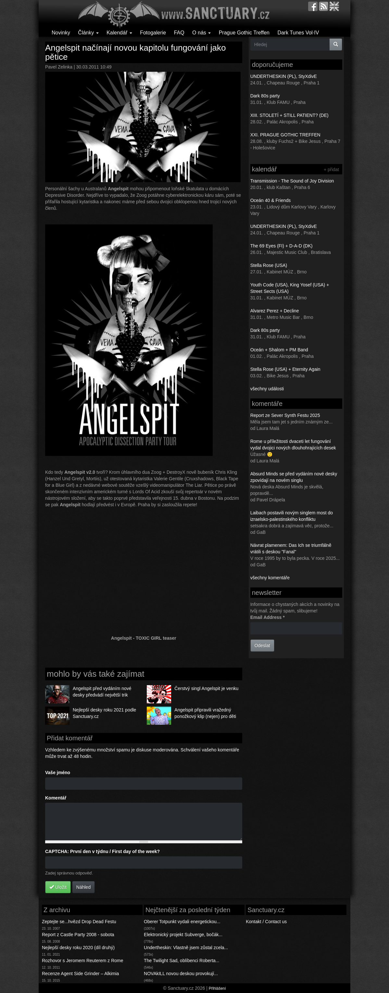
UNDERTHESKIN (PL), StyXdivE (283, 76)
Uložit (58, 887)
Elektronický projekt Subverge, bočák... (183, 934)
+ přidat (331, 169)
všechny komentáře (270, 577)
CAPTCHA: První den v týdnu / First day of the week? (102, 851)
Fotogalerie (153, 32)
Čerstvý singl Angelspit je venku (206, 688)
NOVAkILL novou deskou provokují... (181, 973)
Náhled (83, 887)
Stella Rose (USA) (268, 265)
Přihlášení (217, 988)
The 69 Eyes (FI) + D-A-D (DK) (281, 245)
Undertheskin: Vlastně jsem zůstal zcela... (186, 947)
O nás (201, 32)
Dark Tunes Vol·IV (298, 32)
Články (88, 32)
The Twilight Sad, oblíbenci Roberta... (181, 960)
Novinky (61, 32)
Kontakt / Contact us (266, 921)
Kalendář (119, 32)
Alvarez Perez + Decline (274, 310)
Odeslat (262, 645)
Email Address (267, 617)
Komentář (55, 797)
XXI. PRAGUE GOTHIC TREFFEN (285, 134)
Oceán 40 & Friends (270, 200)
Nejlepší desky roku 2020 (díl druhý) (78, 947)
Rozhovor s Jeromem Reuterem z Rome (82, 960)
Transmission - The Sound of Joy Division (292, 180)
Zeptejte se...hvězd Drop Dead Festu (79, 921)
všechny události (267, 388)
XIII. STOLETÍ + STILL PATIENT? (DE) (289, 115)
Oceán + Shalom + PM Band (279, 349)
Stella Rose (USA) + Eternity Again (285, 369)
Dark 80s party (265, 95)
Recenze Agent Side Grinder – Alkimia (80, 973)
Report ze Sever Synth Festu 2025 (285, 415)
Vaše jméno (57, 772)
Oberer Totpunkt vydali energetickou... (182, 921)
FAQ (179, 32)
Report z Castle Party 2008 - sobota (78, 934)
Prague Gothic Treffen (244, 32)
